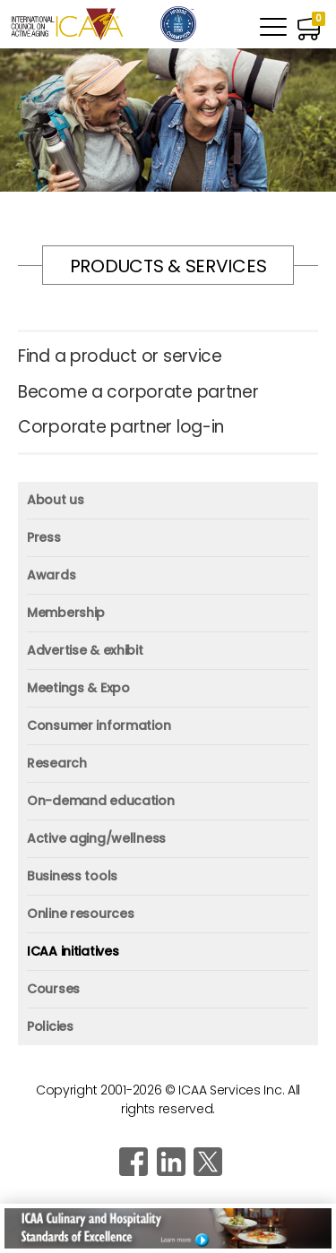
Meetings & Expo (78, 688)
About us (55, 500)
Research (57, 763)
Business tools (72, 876)
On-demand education (101, 801)
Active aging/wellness (96, 838)
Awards (51, 575)
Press (44, 537)
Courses (53, 989)
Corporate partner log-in (121, 427)
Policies (50, 1026)
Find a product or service (120, 357)
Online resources (80, 914)
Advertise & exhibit (85, 650)
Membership (66, 613)
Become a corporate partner (138, 393)
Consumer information (98, 725)
